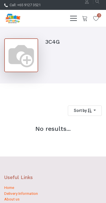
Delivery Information (21, 193)
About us (12, 199)
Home (9, 187)
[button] (85, 110)
